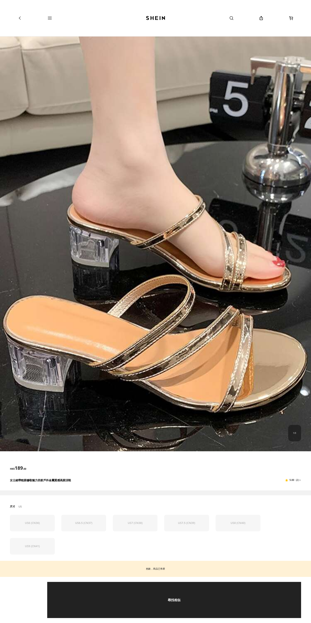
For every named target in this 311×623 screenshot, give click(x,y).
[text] (18, 468)
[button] (293, 480)
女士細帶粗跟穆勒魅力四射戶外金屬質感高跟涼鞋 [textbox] (40, 480)
